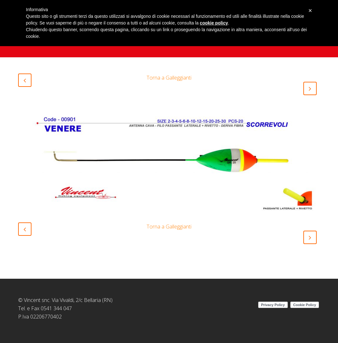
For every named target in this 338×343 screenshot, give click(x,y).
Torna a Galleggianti (169, 77)
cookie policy (214, 22)
